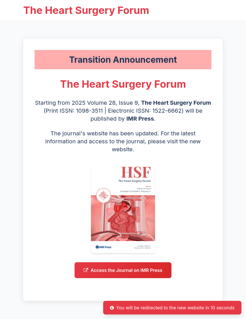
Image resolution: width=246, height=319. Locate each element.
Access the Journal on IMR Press (123, 279)
